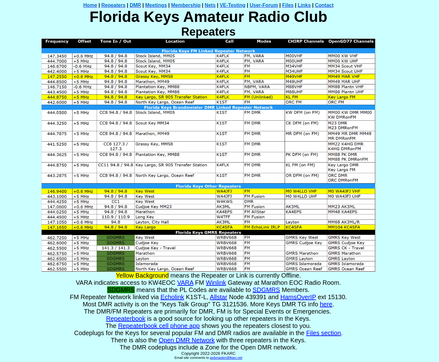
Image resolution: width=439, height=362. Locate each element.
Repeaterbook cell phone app (159, 325)
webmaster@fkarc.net (226, 357)
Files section (323, 332)
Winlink (216, 282)
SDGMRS (266, 289)
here (326, 304)
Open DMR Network (187, 340)
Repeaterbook (126, 318)
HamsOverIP (298, 297)
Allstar (218, 297)
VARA (185, 282)
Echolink (172, 297)
